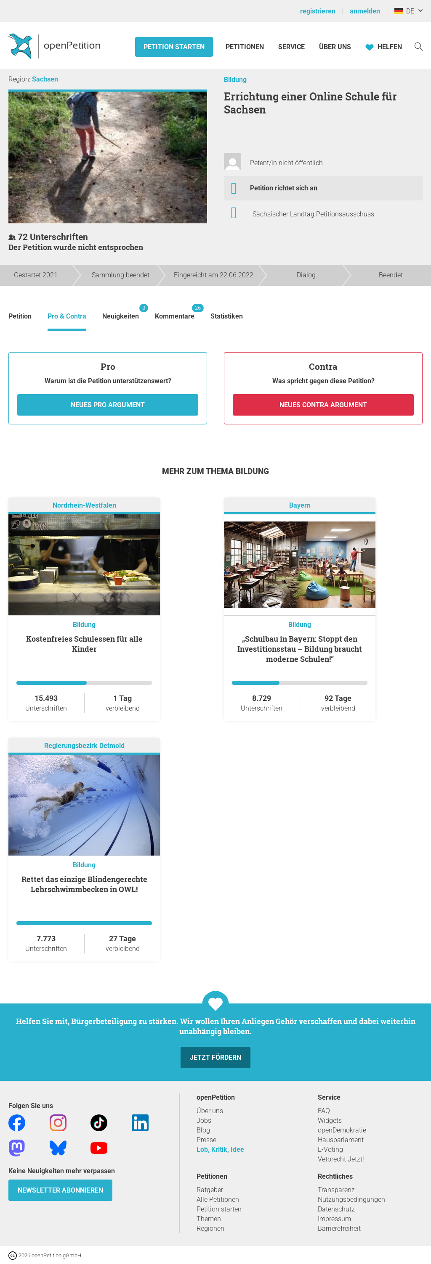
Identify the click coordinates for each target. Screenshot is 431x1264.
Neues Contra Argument (323, 405)
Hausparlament (341, 1140)
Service (291, 47)
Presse (206, 1140)
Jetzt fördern (215, 1057)
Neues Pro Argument (108, 405)
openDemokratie (342, 1130)
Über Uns (335, 47)
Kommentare (174, 312)
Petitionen (246, 47)
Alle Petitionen (218, 1199)
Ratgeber (210, 1190)
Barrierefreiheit (339, 1228)
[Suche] (419, 46)
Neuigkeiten (120, 312)
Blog (203, 1130)
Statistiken (226, 316)
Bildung (235, 80)
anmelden (365, 11)
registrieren (317, 11)
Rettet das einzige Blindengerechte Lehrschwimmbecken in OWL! (84, 884)
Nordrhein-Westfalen (84, 506)
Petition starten (174, 47)
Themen (209, 1219)
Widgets (330, 1120)
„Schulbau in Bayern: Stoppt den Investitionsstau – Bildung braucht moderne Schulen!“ (299, 649)
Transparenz (336, 1190)
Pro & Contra (67, 316)
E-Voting (330, 1149)
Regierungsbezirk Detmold (84, 746)
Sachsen (45, 79)
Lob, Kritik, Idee (220, 1149)
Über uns (210, 1111)
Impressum (334, 1219)
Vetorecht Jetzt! (341, 1159)
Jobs (204, 1120)
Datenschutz (336, 1209)
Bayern (300, 506)
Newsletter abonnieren (60, 1190)
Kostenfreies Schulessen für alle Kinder (84, 644)
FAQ (324, 1111)
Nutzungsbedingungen (351, 1199)
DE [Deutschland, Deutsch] (404, 11)
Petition (20, 316)
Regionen (210, 1228)
